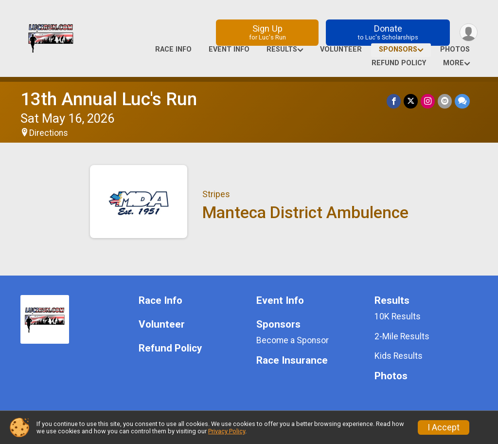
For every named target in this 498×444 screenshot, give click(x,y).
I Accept (443, 427)
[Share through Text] (462, 101)
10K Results (397, 316)
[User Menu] (469, 32)
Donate (388, 32)
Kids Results (398, 356)
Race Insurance (292, 360)
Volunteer (341, 49)
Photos (455, 49)
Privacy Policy (226, 431)
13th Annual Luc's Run (108, 99)
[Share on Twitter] (411, 101)
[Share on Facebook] (394, 101)
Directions (48, 133)
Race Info (173, 49)
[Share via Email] (445, 101)
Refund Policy (399, 63)
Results (282, 49)
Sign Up (267, 32)
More (453, 63)
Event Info (229, 49)
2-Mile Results (401, 336)
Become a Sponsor (292, 340)
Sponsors (398, 49)
